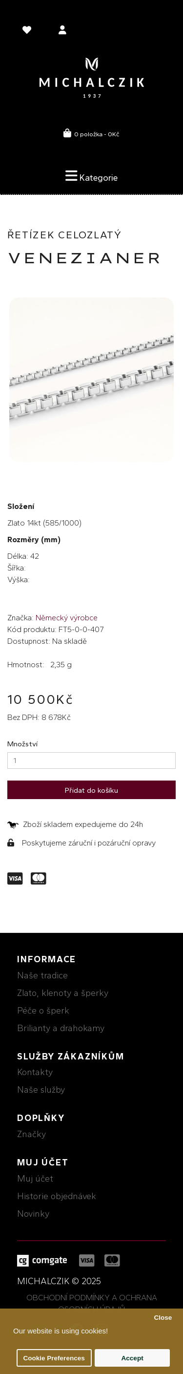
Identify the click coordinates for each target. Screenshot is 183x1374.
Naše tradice (42, 975)
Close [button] (163, 1317)
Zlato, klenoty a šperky (62, 993)
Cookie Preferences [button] (54, 1358)
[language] (28, 32)
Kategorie (91, 176)
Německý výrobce (67, 617)
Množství (22, 744)
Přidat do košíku (91, 790)
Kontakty (35, 1072)
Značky (31, 1134)
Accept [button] (132, 1358)
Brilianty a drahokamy (60, 1028)
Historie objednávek (56, 1196)
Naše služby (41, 1089)
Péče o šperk (43, 1010)
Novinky (33, 1213)
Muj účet (35, 1178)
